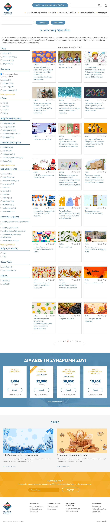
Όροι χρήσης (96, 506)
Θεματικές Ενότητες (36, 506)
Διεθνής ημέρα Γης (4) (10, 228)
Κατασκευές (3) (8, 60)
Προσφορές (102, 12)
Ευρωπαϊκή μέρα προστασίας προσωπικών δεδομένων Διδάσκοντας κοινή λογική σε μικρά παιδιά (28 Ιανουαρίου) (95, 72)
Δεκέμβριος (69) (8, 177)
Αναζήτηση (99, 5)
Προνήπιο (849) (8, 137)
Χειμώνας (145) (8, 87)
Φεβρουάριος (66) (9, 208)
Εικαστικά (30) (7, 147)
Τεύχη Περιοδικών (87, 12)
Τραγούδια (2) (7, 64)
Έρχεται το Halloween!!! (94, 283)
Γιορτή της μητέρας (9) (10, 240)
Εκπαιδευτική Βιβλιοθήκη (37, 12)
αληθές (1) (6, 284)
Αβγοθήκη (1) (7, 267)
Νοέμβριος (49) (8, 201)
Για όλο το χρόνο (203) (10, 181)
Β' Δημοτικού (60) (8, 127)
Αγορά (14, 390)
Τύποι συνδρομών (72, 511)
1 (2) (4, 253)
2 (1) (4, 257)
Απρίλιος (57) (7, 174)
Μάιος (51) (6, 194)
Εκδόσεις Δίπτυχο (36, 509)
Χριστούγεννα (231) (9, 90)
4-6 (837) (5, 110)
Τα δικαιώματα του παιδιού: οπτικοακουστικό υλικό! (43, 249)
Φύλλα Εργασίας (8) (9, 57)
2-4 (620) (5, 106)
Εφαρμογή (42, 22)
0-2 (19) (5, 103)
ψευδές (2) (6, 280)
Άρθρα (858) (6, 53)
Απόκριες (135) (7, 83)
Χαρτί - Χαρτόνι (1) (9, 270)
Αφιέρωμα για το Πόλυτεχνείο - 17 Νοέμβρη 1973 (95, 249)
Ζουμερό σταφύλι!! (66, 319)
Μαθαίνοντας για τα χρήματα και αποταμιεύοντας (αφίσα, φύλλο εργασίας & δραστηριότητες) (43, 323)
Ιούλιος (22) (6, 187)
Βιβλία (53, 12)
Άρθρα (36, 64)
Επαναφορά (58, 22)
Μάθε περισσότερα (55, 402)
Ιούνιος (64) (6, 191)
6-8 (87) (5, 113)
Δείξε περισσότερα (7, 94)
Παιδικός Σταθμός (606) (10, 134)
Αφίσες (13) (6, 80)
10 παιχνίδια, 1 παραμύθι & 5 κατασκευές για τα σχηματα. (44, 213)
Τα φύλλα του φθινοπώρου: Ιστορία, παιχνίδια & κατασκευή (68, 285)
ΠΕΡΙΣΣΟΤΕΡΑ (7, 466)
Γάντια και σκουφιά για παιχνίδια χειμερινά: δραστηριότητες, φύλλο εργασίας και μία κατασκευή (43, 108)
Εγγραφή (70, 490)
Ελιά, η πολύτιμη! (65, 247)
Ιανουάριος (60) (8, 184)
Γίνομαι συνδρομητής (73, 509)
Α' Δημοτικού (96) (8, 123)
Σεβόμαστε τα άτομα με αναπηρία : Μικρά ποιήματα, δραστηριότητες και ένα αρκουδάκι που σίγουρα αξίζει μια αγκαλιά (69, 180)
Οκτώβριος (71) (8, 205)
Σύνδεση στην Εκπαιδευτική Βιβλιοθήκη (50, 5)
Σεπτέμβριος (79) (8, 211)
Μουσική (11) (7, 161)
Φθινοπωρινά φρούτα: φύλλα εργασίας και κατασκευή (42, 285)
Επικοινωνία (52, 509)
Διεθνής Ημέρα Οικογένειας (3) (13, 231)
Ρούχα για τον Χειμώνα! (43, 139)
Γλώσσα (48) (7, 151)
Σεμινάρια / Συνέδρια (67, 12)
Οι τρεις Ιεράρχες (66, 67)
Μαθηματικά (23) (8, 154)
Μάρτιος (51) (7, 198)
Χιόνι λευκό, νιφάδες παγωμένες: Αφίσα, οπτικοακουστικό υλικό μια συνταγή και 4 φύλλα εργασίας (69, 108)
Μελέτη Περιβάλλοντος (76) (12, 158)
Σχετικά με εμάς (53, 506)
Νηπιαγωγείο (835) (9, 130)
